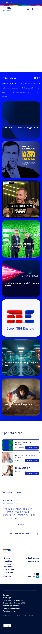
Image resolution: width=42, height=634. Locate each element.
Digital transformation (30, 83)
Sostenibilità (8, 564)
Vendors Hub (33, 562)
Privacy (6, 595)
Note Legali (7, 598)
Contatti (7, 577)
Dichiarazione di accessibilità (14, 603)
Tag (37, 77)
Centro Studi (8, 570)
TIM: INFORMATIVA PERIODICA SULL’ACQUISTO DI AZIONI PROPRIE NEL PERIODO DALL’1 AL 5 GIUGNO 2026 (19, 514)
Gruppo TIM (5, 3)
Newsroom (8, 567)
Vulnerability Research (11, 608)
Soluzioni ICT (27, 88)
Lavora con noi (8, 573)
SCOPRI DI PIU (32, 448)
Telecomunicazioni (10, 88)
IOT (39, 88)
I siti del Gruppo (32, 558)
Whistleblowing (9, 611)
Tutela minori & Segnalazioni (13, 600)
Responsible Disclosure (11, 606)
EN (33, 9)
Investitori (7, 561)
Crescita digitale (9, 83)
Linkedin (33, 576)
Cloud (4, 97)
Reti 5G (5, 92)
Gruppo (6, 558)
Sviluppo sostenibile (20, 92)
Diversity (36, 92)
